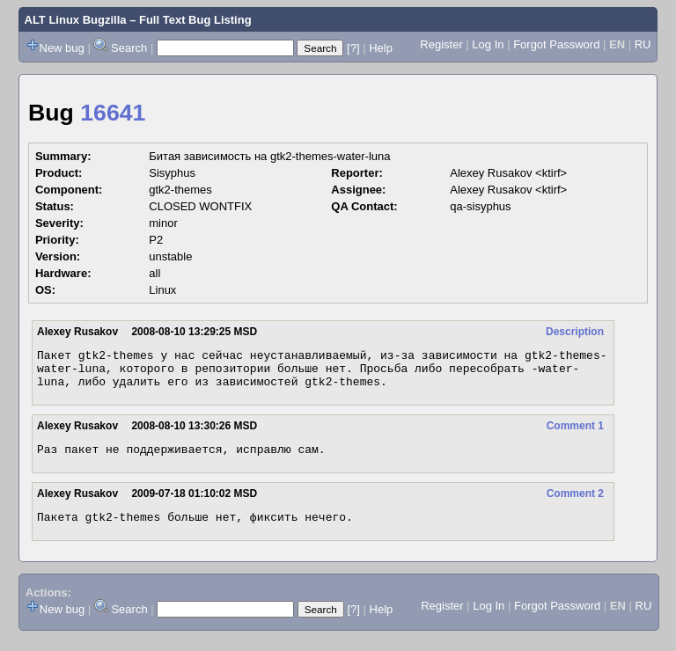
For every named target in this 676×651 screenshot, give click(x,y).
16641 (112, 112)
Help (381, 48)
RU (643, 44)
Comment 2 (575, 504)
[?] (353, 48)
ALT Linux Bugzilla (76, 19)
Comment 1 (575, 434)
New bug (62, 48)
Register (441, 44)
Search (129, 48)
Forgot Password (556, 44)
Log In (487, 44)
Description (575, 332)
